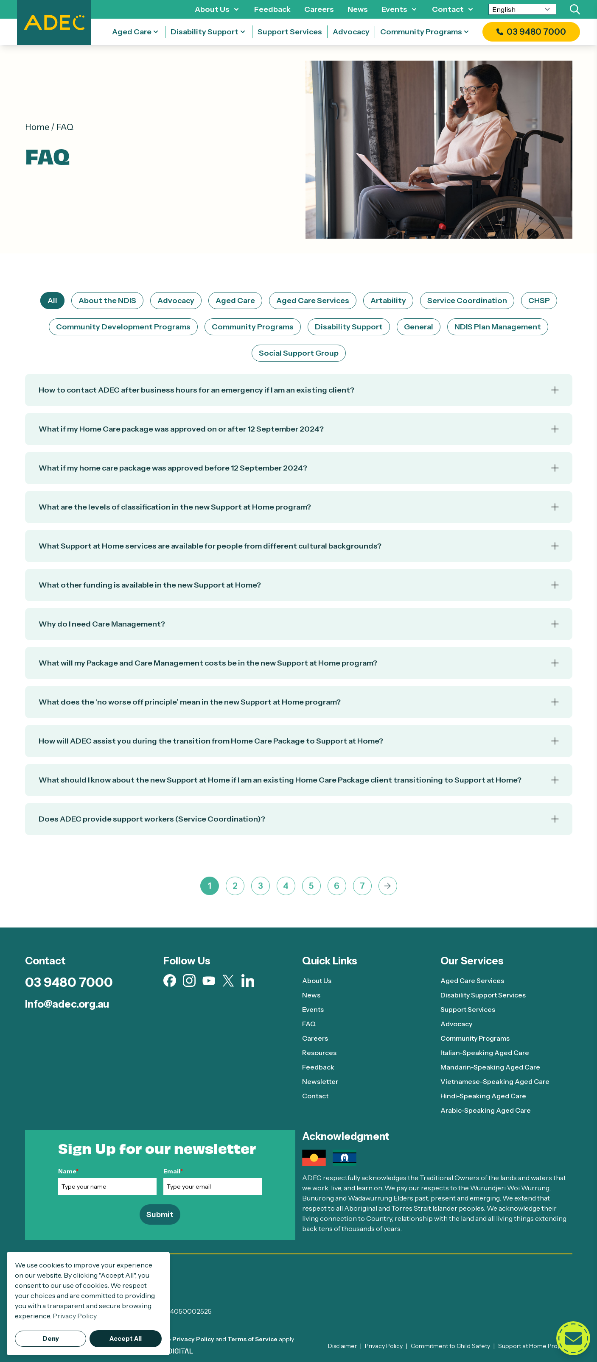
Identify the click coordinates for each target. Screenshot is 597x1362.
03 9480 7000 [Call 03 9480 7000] (69, 982)
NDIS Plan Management (497, 326)
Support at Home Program (535, 1346)
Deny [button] (50, 1339)
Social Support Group (299, 353)
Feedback (272, 9)
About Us (212, 9)
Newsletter (320, 1081)
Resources (319, 1052)
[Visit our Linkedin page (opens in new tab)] (247, 980)
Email (173, 1171)
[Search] (575, 9)
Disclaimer (342, 1346)
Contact (448, 9)
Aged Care (131, 31)
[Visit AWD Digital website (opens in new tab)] (173, 1351)
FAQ (309, 1023)
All (52, 300)
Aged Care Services (312, 300)
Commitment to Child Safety (450, 1346)
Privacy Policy (193, 1339)
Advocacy (351, 31)
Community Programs (421, 31)
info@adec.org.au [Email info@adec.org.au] (67, 1004)
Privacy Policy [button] (75, 1316)
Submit (160, 1214)
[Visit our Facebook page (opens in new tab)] (169, 980)
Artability (388, 300)
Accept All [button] (125, 1339)
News (358, 9)
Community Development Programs (123, 326)
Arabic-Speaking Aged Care (485, 1110)
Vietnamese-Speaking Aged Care (494, 1081)
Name (68, 1171)
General (418, 326)
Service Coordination (467, 300)
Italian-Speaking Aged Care (484, 1052)
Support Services (290, 31)
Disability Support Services (483, 995)
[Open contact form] (573, 1338)
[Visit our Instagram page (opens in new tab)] (189, 980)
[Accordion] (299, 398)
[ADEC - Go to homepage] (298, 1278)
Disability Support (204, 31)
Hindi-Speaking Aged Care (483, 1096)
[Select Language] (522, 9)
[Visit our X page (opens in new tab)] (228, 980)
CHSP (539, 300)
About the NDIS (107, 300)
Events (394, 9)
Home (37, 127)
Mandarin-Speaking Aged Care (490, 1067)
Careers (319, 9)
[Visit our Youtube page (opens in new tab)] (208, 980)
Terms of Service (252, 1339)
